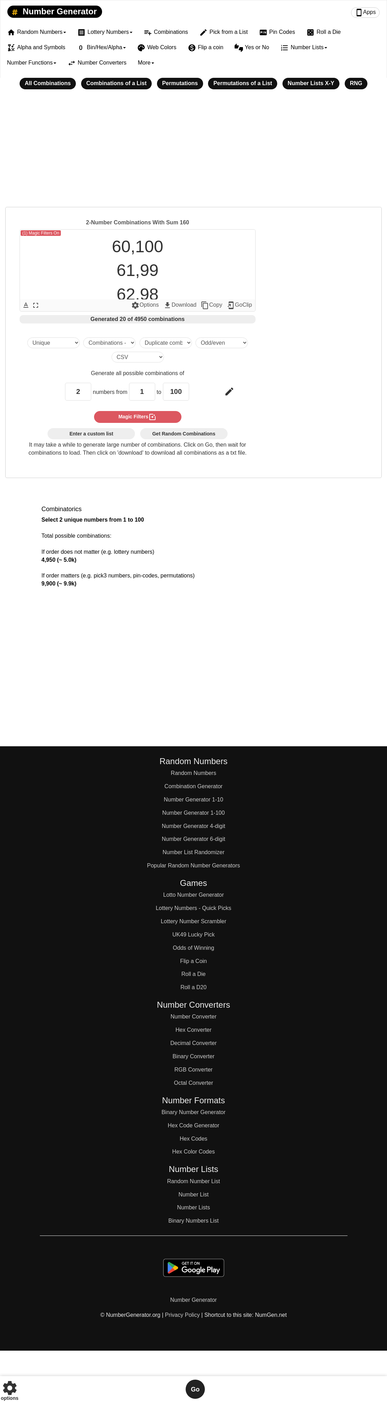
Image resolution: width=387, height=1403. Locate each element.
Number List (193, 1194)
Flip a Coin (193, 961)
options (10, 1389)
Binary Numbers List (193, 1221)
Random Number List (193, 1181)
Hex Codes (193, 1139)
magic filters (138, 417)
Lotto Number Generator (193, 895)
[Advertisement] (193, 153)
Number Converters (97, 63)
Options (145, 305)
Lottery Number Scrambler (194, 921)
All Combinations (48, 83)
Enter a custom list (91, 433)
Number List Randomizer (193, 852)
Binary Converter (193, 1056)
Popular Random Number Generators (193, 865)
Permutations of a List (242, 83)
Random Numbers (193, 773)
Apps (365, 12)
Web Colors (156, 48)
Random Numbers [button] (36, 32)
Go (195, 1389)
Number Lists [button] (303, 48)
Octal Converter (193, 1083)
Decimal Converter (193, 1043)
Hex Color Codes (193, 1152)
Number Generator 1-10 (193, 800)
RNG (356, 83)
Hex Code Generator (194, 1125)
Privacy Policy (182, 1315)
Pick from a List (223, 32)
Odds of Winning (193, 948)
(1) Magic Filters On (40, 233)
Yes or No (252, 48)
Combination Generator (193, 786)
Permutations (180, 83)
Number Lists (193, 1207)
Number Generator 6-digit (193, 839)
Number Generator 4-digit (193, 826)
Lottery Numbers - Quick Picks (193, 908)
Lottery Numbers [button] (104, 32)
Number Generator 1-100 (193, 813)
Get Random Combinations (183, 433)
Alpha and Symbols (36, 48)
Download (179, 305)
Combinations (166, 32)
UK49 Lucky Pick (193, 935)
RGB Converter (193, 1070)
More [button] (146, 63)
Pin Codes (277, 32)
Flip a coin (205, 48)
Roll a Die (323, 32)
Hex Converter (193, 1030)
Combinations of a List (116, 83)
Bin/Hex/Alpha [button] (101, 48)
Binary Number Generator (193, 1112)
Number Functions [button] (31, 63)
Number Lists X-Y (311, 83)
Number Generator (53, 11)
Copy (211, 305)
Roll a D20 (193, 987)
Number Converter (194, 1017)
